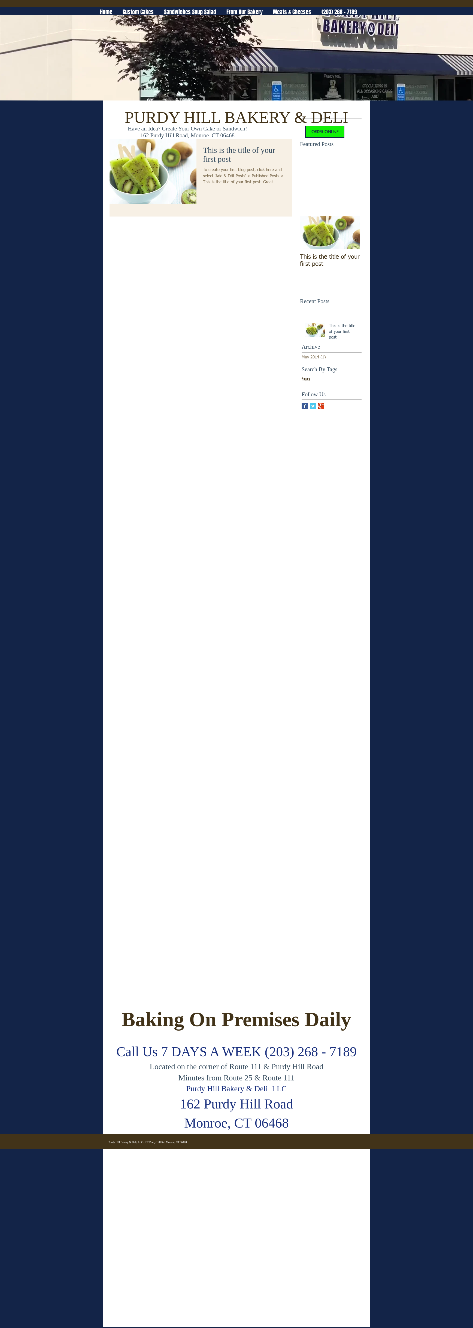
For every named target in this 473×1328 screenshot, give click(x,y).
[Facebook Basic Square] (305, 406)
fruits (306, 379)
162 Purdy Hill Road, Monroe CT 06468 (187, 135)
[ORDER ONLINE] (324, 132)
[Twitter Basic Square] (313, 406)
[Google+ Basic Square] (321, 406)
